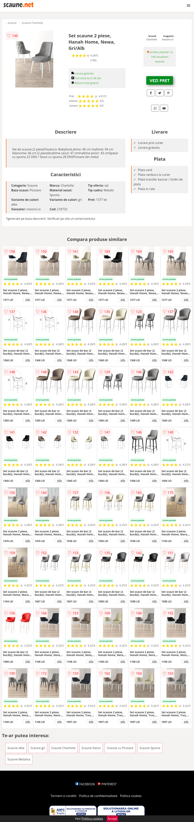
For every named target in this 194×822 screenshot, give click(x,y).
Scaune (12, 23)
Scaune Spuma (149, 748)
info (27, 299)
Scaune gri (38, 748)
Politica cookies (131, 796)
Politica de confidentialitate (98, 796)
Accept (112, 819)
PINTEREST (107, 784)
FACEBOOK (85, 784)
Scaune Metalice (18, 759)
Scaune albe (15, 748)
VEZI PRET (160, 80)
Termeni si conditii (64, 796)
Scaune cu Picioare (120, 748)
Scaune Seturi (91, 748)
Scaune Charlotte (32, 23)
